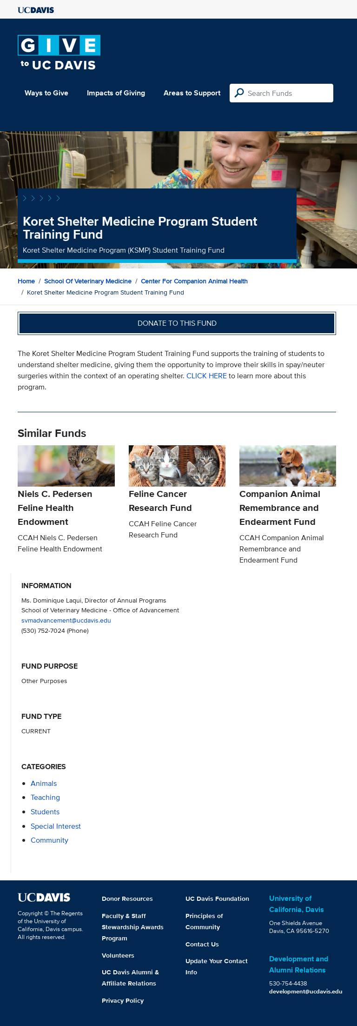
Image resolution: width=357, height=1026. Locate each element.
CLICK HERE (207, 375)
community (49, 840)
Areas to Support (192, 92)
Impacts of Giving (116, 92)
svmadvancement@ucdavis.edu (66, 620)
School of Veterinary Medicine (88, 281)
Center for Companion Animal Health (194, 281)
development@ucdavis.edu (306, 991)
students (45, 811)
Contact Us (202, 944)
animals (44, 783)
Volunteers (118, 955)
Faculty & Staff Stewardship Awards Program (133, 927)
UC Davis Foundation (217, 898)
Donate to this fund (177, 323)
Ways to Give (46, 92)
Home (26, 281)
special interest (56, 826)
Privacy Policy (123, 1000)
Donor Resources (127, 898)
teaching (45, 797)
